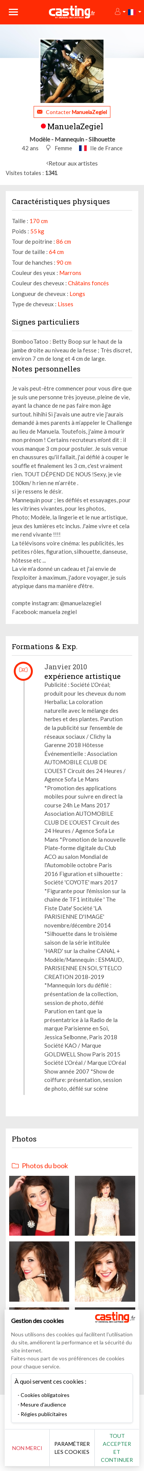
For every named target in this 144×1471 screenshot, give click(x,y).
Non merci (27, 1448)
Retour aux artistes (73, 163)
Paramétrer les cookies (72, 1447)
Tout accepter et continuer (117, 1447)
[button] (119, 12)
